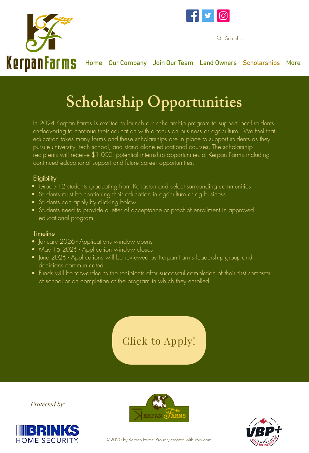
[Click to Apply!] (159, 340)
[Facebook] (192, 15)
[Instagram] (223, 15)
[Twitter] (208, 15)
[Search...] (260, 38)
